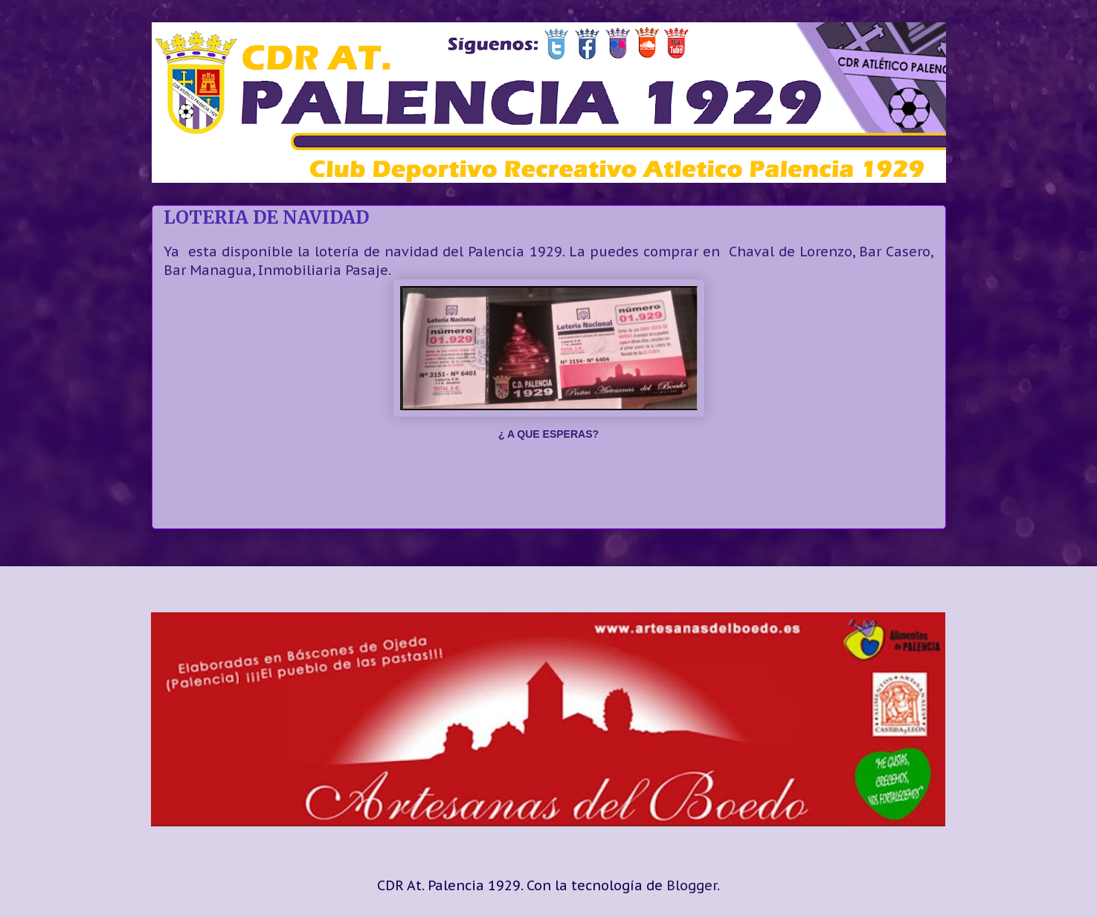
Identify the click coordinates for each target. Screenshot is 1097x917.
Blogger (691, 885)
